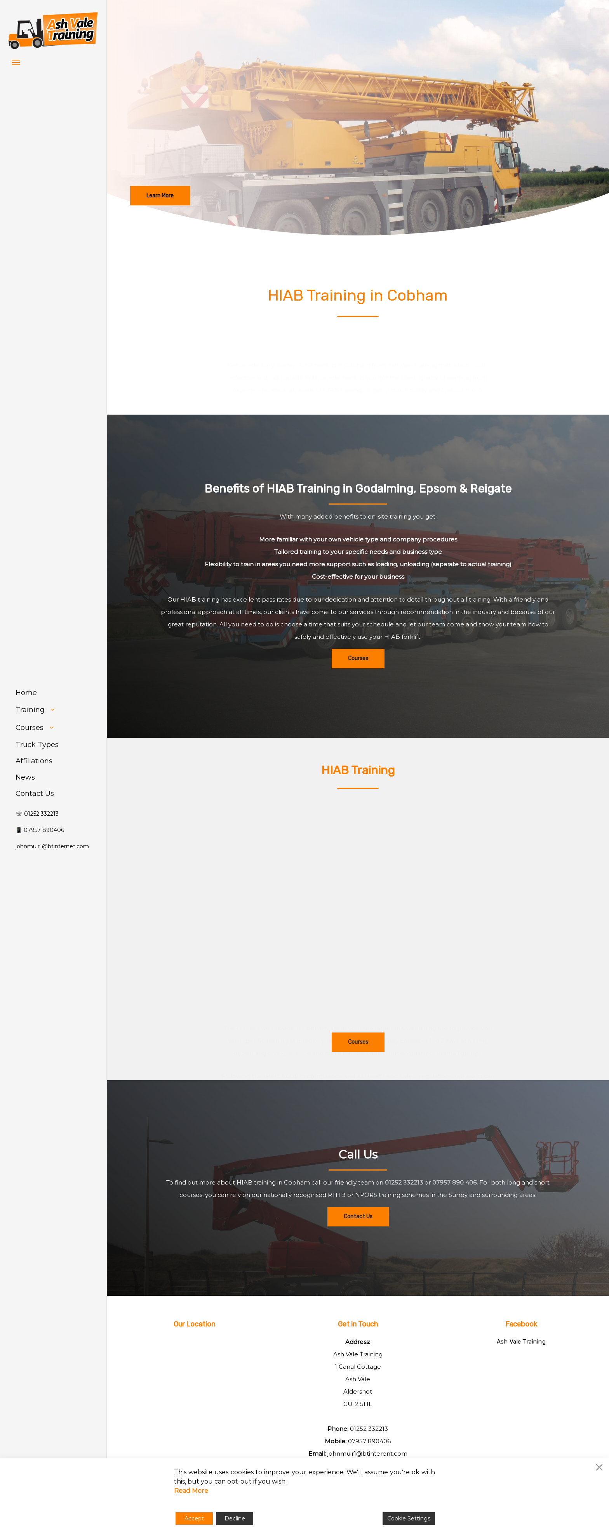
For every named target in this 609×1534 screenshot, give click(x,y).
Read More (191, 1490)
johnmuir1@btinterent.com (367, 1453)
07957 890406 (369, 1441)
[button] (16, 62)
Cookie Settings (408, 1518)
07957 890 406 (454, 1202)
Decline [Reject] (234, 1518)
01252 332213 (404, 1202)
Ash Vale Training (521, 1341)
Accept (194, 1518)
